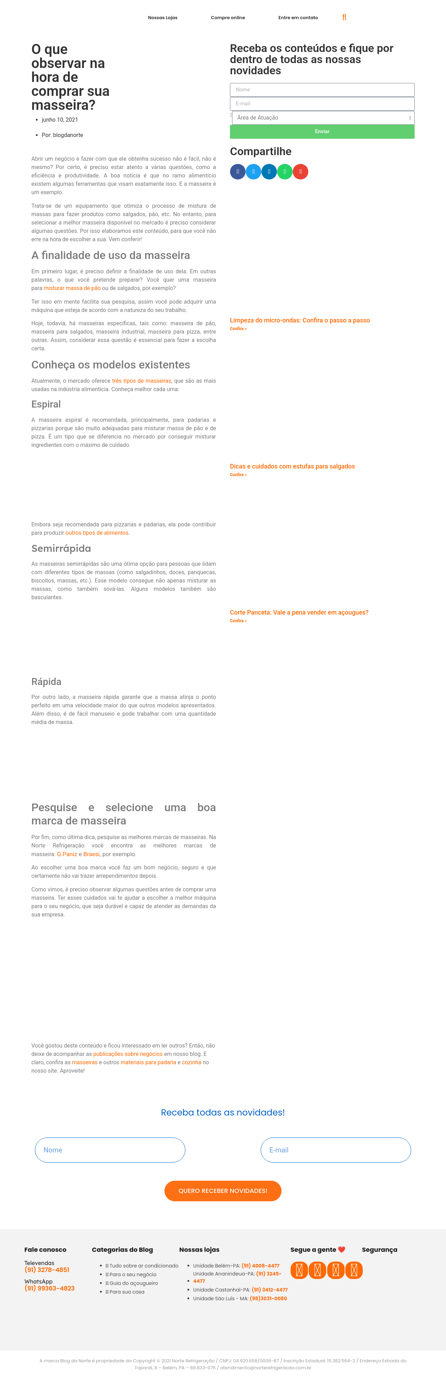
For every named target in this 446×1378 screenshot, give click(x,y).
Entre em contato (298, 17)
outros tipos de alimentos (97, 533)
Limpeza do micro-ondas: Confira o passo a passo (300, 320)
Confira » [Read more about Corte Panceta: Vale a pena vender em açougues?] (238, 620)
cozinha (191, 1062)
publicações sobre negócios (128, 1054)
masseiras (85, 1062)
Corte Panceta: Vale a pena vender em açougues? (299, 612)
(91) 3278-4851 (46, 1269)
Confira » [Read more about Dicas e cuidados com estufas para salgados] (238, 474)
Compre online (228, 17)
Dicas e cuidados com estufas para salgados (292, 466)
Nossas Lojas (163, 17)
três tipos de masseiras (141, 381)
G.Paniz (67, 854)
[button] (344, 17)
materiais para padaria (148, 1062)
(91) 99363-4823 (49, 1288)
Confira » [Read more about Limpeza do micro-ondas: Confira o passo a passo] (238, 328)
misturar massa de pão (72, 288)
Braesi (91, 854)
